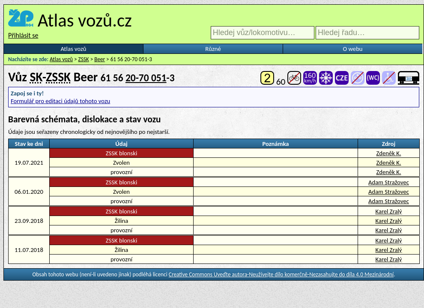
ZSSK (83, 59)
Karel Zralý (389, 211)
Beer (99, 59)
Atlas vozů (74, 49)
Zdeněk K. (388, 153)
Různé (213, 49)
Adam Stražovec (388, 182)
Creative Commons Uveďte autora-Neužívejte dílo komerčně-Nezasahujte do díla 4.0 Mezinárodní (281, 274)
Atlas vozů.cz (85, 20)
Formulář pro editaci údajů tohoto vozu (60, 101)
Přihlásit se (23, 35)
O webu (352, 49)
